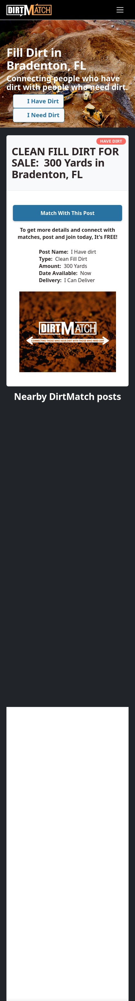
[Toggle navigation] (120, 10)
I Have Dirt (38, 101)
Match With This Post (68, 213)
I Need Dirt (39, 115)
